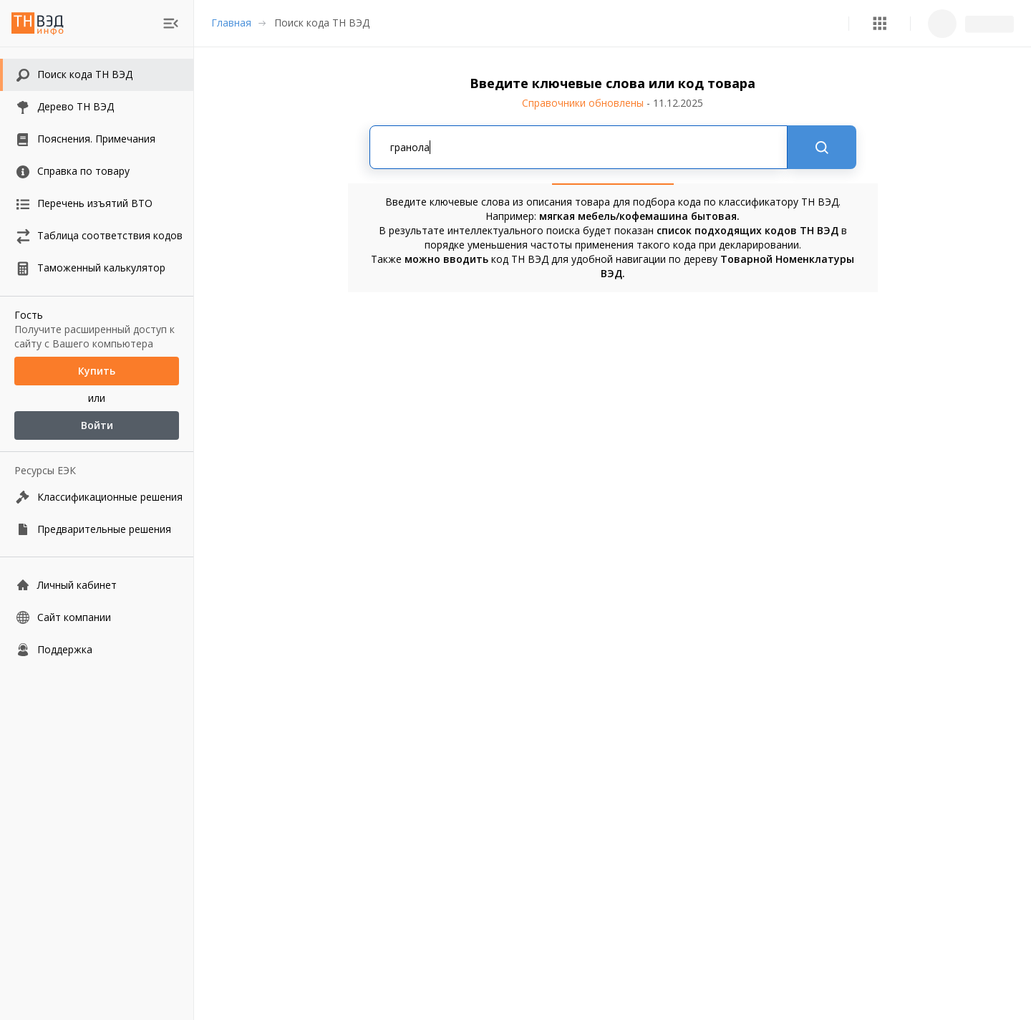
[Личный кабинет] (96, 585)
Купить (96, 371)
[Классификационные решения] (96, 497)
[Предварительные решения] (96, 529)
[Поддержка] (96, 649)
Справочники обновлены (612, 103)
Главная (231, 22)
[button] (879, 23)
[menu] (170, 23)
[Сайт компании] (96, 617)
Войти (96, 425)
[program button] (879, 23)
